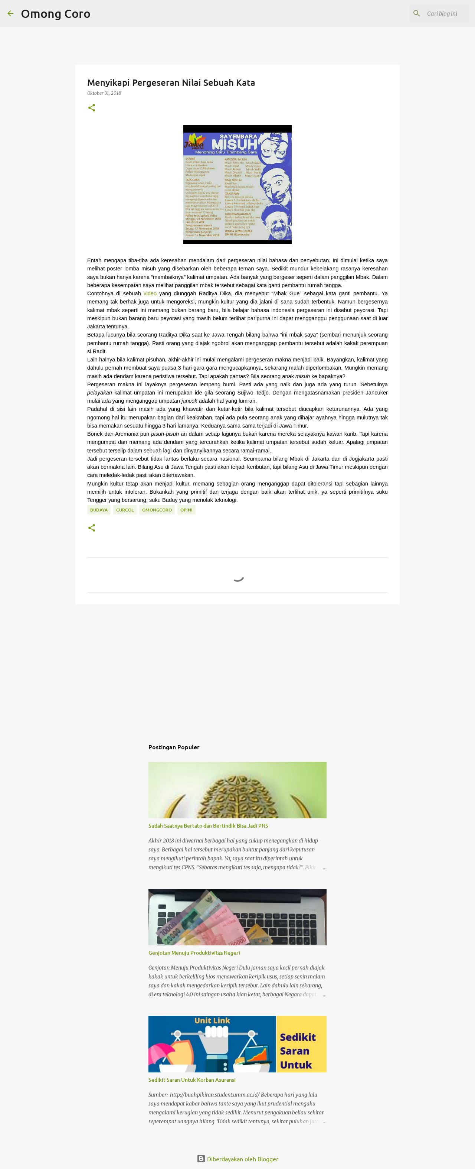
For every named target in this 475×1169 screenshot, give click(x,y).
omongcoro (157, 510)
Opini (186, 510)
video (150, 293)
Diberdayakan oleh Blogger (237, 1158)
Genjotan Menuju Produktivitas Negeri (194, 952)
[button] (91, 108)
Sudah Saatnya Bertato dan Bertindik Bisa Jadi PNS (208, 825)
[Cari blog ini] (430, 13)
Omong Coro (56, 13)
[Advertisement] (237, 668)
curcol (125, 510)
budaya (99, 510)
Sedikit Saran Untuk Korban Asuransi (192, 1079)
